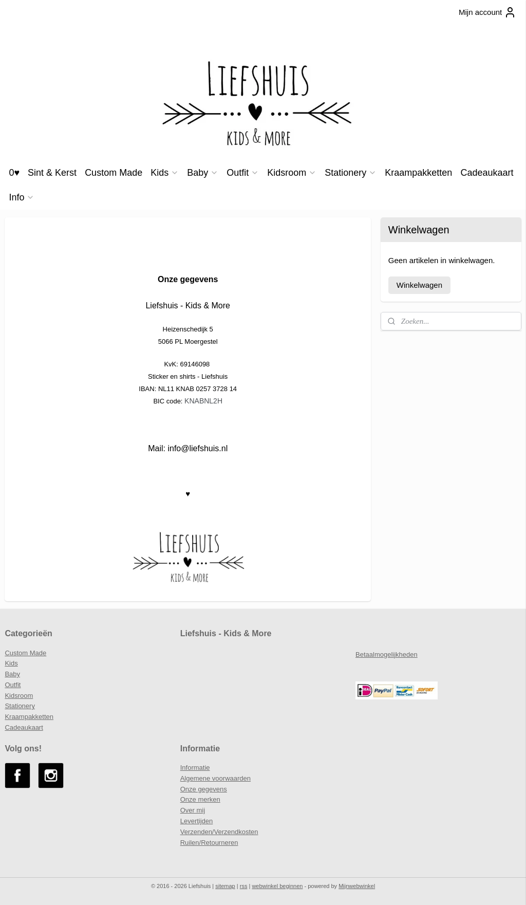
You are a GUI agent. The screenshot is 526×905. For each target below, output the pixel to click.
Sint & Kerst (52, 173)
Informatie (195, 767)
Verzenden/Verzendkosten (219, 832)
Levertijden (196, 821)
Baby (202, 173)
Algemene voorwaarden (215, 778)
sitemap (225, 886)
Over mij (192, 810)
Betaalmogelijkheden (386, 654)
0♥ (14, 173)
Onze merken (200, 799)
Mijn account (487, 12)
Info (21, 197)
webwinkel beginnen (277, 886)
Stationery (351, 173)
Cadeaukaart (486, 173)
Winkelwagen (419, 285)
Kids (165, 173)
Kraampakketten (418, 173)
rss (244, 886)
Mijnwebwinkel (357, 886)
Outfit (243, 173)
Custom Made (113, 173)
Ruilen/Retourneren (209, 842)
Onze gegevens (203, 789)
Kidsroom (291, 173)
